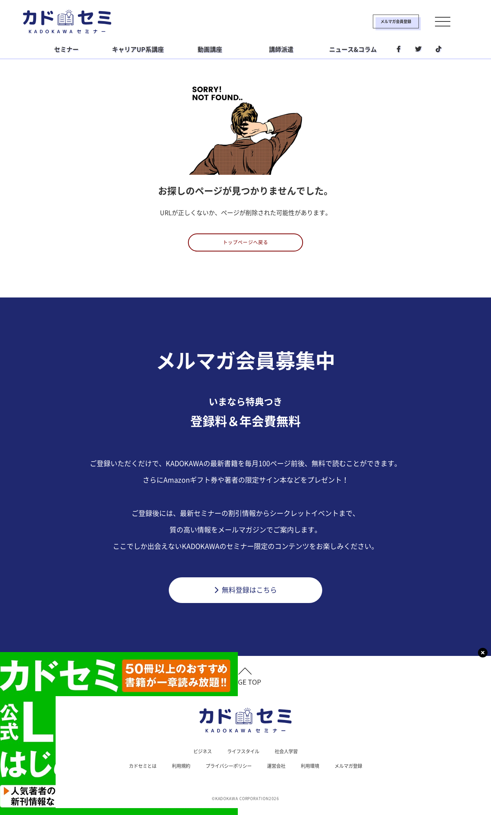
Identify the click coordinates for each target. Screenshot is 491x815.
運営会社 (280, 772)
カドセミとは (132, 772)
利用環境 (317, 772)
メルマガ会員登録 (370, 21)
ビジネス (198, 757)
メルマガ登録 (359, 772)
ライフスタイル (243, 757)
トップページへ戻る (246, 245)
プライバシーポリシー (227, 772)
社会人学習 (290, 757)
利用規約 (174, 772)
